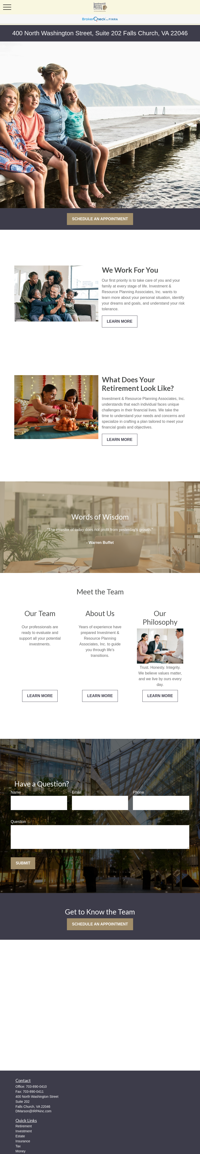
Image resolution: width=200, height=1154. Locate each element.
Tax (18, 1146)
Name (16, 792)
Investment (23, 1131)
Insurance (22, 1141)
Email (76, 792)
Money (20, 1151)
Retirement (23, 1126)
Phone (138, 792)
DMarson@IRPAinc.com (33, 1111)
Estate (20, 1136)
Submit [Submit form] (23, 863)
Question (18, 822)
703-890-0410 (36, 1086)
